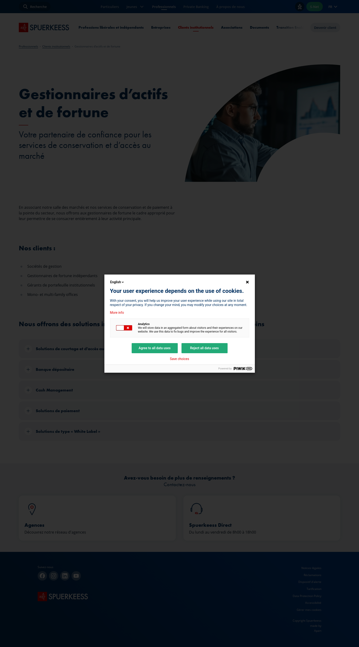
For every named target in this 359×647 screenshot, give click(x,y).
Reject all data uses (204, 348)
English (117, 282)
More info (117, 312)
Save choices (179, 359)
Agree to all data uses (155, 348)
